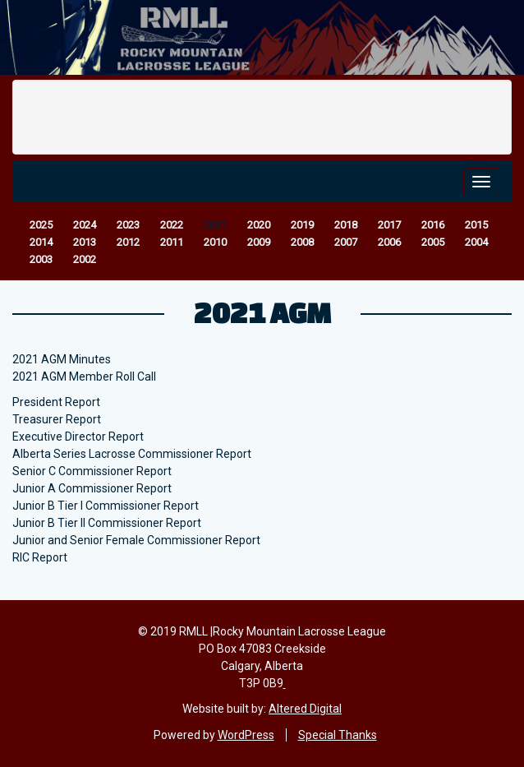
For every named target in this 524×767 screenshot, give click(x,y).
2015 (476, 225)
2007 (345, 242)
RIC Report (39, 557)
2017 (389, 225)
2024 (84, 225)
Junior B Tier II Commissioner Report (106, 522)
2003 (41, 259)
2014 (41, 242)
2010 (215, 242)
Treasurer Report (56, 419)
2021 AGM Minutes (61, 359)
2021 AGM (262, 312)
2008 (302, 242)
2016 (432, 225)
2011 (171, 242)
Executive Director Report (78, 436)
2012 (128, 242)
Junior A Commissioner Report (92, 488)
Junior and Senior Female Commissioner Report (136, 540)
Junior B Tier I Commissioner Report (105, 505)
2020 (258, 225)
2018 (345, 225)
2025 (41, 225)
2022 (171, 225)
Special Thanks (337, 735)
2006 (389, 242)
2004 (476, 242)
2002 (84, 259)
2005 (432, 242)
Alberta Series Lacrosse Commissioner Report (131, 453)
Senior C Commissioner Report (92, 471)
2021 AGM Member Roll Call (84, 376)
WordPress (246, 735)
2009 (258, 242)
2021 (215, 225)
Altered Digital (305, 708)
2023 (128, 225)
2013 (84, 242)
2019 (302, 225)
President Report (56, 402)
